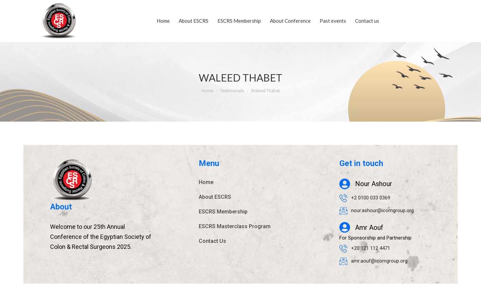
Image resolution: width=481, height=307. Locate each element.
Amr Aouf (369, 227)
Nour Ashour (373, 184)
